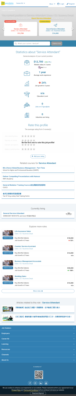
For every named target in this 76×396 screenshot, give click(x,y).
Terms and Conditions (31, 390)
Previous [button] (3, 30)
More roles (38, 293)
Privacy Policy (16, 390)
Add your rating (38, 158)
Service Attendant (20, 29)
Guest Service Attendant (55, 29)
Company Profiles (38, 4)
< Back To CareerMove (8, 11)
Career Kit (24, 4)
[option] (20, 30)
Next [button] (72, 30)
